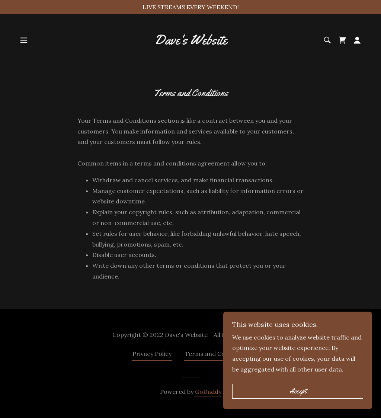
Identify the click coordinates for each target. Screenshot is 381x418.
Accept (297, 401)
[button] (23, 40)
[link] (190, 42)
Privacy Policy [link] (152, 353)
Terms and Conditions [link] (217, 353)
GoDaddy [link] (208, 391)
